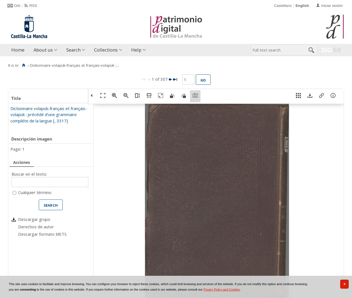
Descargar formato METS (42, 234)
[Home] (23, 65)
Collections (106, 50)
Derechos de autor (36, 226)
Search (73, 50)
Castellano (283, 6)
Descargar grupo (34, 219)
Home (17, 50)
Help (136, 50)
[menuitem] (19, 50)
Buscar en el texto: (29, 174)
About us (43, 50)
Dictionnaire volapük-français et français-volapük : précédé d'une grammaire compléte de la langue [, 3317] (48, 114)
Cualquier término (34, 192)
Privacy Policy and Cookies (221, 289)
